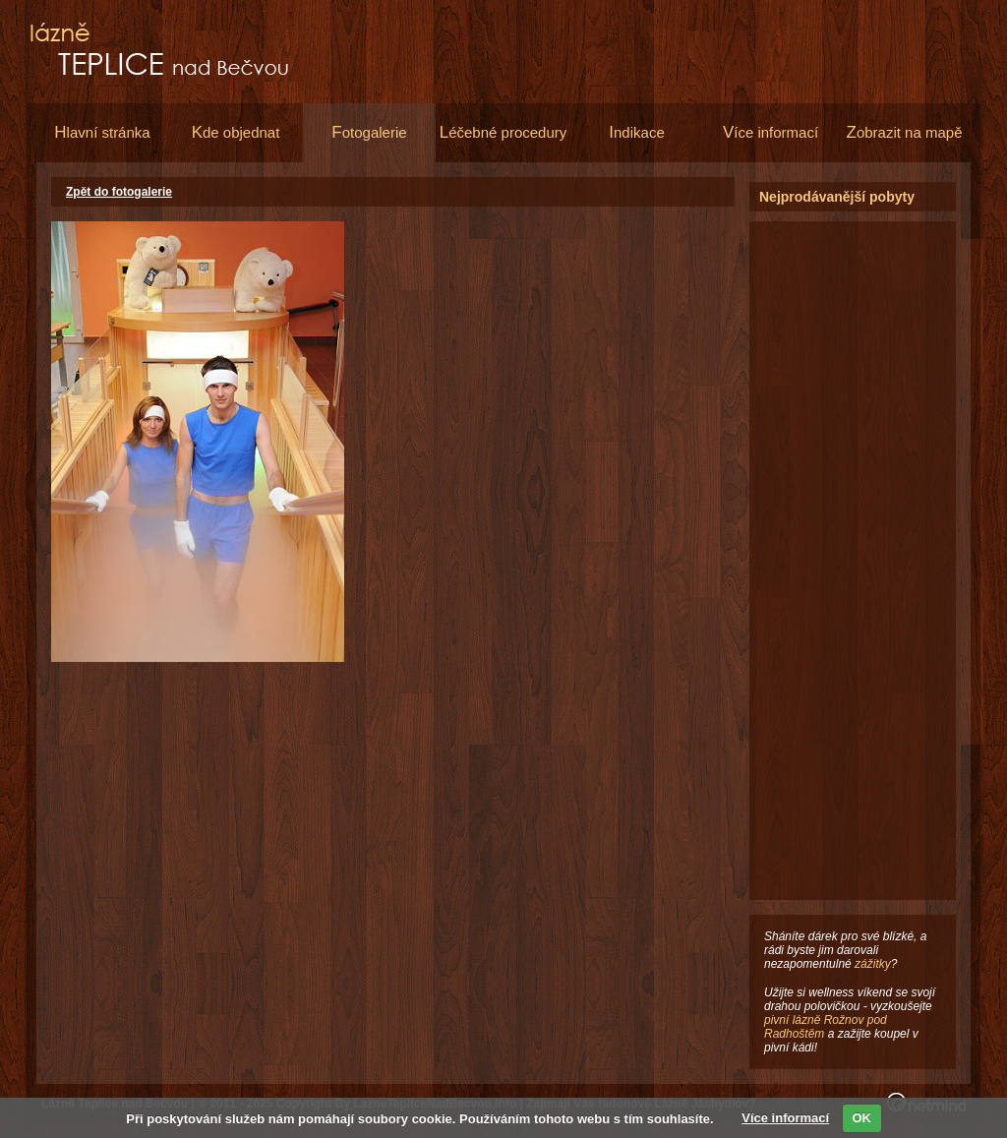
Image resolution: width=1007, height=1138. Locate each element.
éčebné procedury (503, 132)
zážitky (873, 964)
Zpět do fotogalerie (119, 192)
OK (861, 1117)
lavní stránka (101, 132)
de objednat (236, 132)
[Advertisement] (852, 516)
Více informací (785, 1117)
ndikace (636, 132)
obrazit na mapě (905, 132)
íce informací (770, 132)
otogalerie (368, 132)
